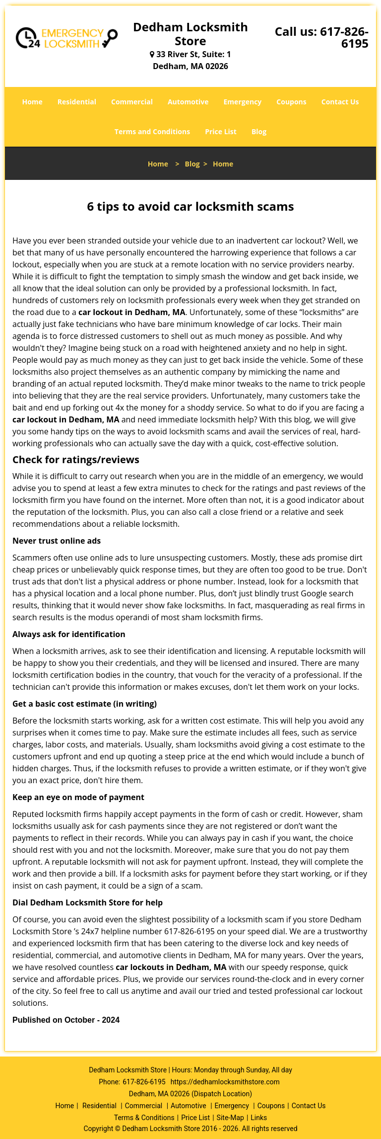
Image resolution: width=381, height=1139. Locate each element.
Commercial (132, 101)
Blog (259, 131)
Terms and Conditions (152, 131)
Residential (77, 101)
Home (32, 101)
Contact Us (340, 101)
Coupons (291, 101)
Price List (221, 131)
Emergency (243, 101)
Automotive (188, 101)
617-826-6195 (344, 37)
